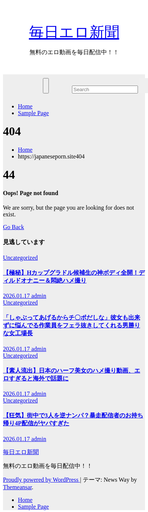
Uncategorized (20, 258)
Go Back (13, 227)
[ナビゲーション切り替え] (46, 85)
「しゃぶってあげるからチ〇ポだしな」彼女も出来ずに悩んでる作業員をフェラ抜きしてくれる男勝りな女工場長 (71, 325)
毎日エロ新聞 (74, 32)
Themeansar (17, 487)
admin (38, 296)
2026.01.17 (17, 296)
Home (25, 106)
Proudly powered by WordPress (41, 479)
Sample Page (33, 113)
